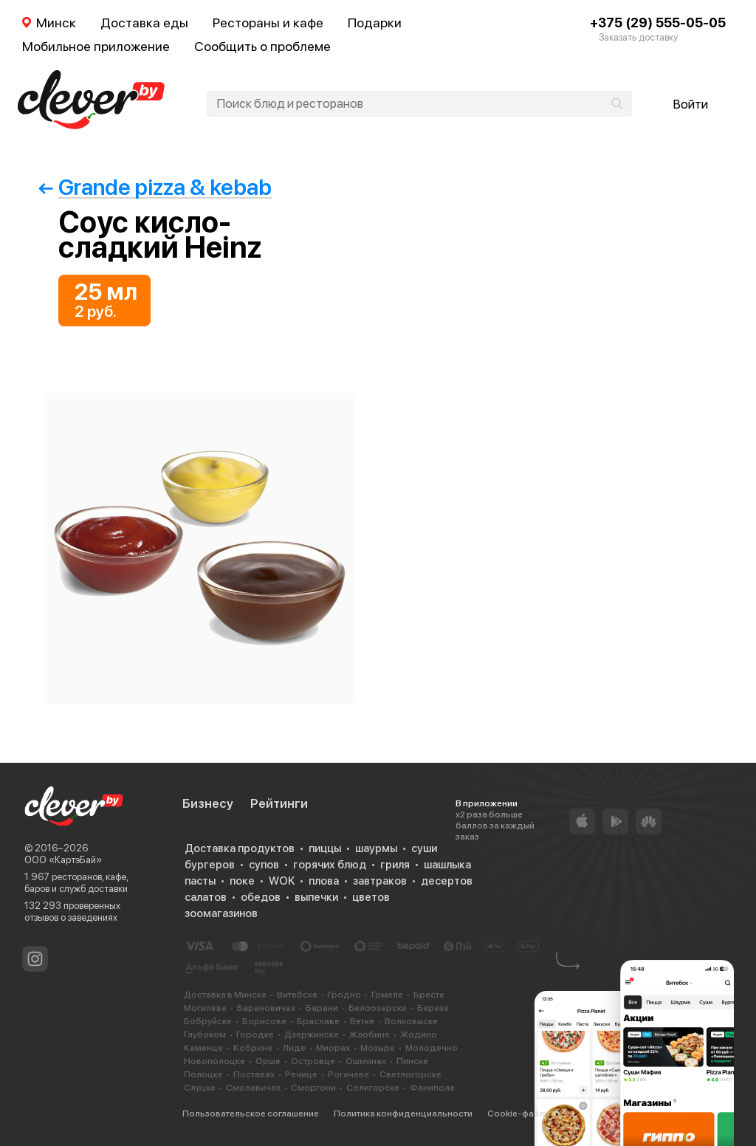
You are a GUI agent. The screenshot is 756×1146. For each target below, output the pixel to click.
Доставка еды (144, 22)
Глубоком (205, 1034)
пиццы (325, 848)
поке (242, 881)
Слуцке (200, 1087)
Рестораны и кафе (268, 22)
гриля (395, 864)
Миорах (333, 1048)
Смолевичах (253, 1087)
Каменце (203, 1048)
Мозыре (377, 1048)
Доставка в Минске (225, 994)
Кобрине (252, 1048)
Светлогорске (410, 1074)
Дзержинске (311, 1034)
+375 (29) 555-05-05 (658, 22)
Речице (301, 1074)
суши (424, 848)
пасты (200, 881)
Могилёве (205, 1008)
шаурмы (376, 848)
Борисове (264, 1021)
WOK (282, 881)
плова (324, 881)
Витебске (297, 994)
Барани (322, 1008)
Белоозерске (377, 1008)
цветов (371, 897)
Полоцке (203, 1074)
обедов (261, 897)
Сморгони (313, 1087)
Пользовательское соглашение (250, 1113)
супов (264, 864)
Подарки (375, 22)
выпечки (316, 897)
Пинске (412, 1061)
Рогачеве (348, 1074)
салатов (206, 897)
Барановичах (266, 1008)
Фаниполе (432, 1087)
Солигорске (372, 1087)
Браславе (318, 1021)
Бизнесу (207, 803)
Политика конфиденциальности (403, 1113)
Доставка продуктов (240, 848)
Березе (433, 1008)
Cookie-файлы (518, 1113)
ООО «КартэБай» (63, 859)
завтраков (380, 881)
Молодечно (431, 1048)
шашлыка (447, 864)
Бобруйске (208, 1021)
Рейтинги (279, 803)
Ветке (362, 1021)
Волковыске (411, 1021)
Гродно (344, 994)
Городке (255, 1034)
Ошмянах (366, 1061)
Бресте (428, 994)
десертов (446, 881)
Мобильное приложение (96, 46)
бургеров (210, 864)
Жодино (418, 1034)
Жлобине (369, 1034)
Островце (313, 1061)
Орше (268, 1061)
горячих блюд (329, 864)
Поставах (254, 1074)
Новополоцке (214, 1061)
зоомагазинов (221, 913)
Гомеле (387, 994)
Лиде (294, 1048)
